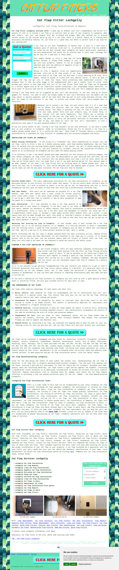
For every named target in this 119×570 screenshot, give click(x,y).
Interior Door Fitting (48, 525)
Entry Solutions (58, 523)
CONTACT (94, 15)
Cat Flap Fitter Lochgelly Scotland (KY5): (31, 31)
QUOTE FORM (53, 412)
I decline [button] (73, 564)
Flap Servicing (100, 525)
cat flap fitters (79, 346)
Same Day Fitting (62, 527)
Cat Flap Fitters (62, 521)
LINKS (83, 15)
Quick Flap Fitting (28, 525)
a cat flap (60, 37)
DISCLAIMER (102, 15)
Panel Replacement (41, 523)
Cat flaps (16, 339)
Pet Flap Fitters (84, 525)
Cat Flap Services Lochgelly (30, 458)
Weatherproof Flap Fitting (42, 527)
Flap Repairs (100, 521)
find (18, 434)
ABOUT (88, 15)
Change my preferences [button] (85, 564)
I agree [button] (66, 564)
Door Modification (67, 525)
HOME (77, 15)
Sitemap (13, 554)
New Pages (34, 554)
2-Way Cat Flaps (74, 523)
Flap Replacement (25, 521)
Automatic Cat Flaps (20, 527)
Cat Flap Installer (43, 521)
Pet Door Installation (83, 521)
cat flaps (88, 84)
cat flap (39, 46)
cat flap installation (60, 352)
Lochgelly (43, 339)
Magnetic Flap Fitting (21, 523)
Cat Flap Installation (23, 554)
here (72, 452)
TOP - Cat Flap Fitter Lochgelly (26, 538)
